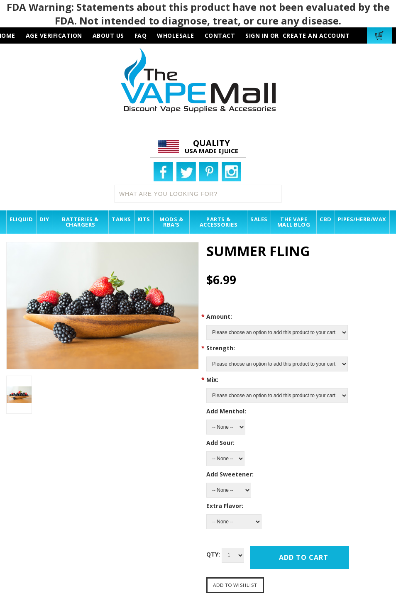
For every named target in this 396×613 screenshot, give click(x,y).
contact (220, 35)
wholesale (175, 35)
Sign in (257, 35)
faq (140, 35)
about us (108, 35)
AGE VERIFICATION (54, 35)
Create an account (316, 35)
